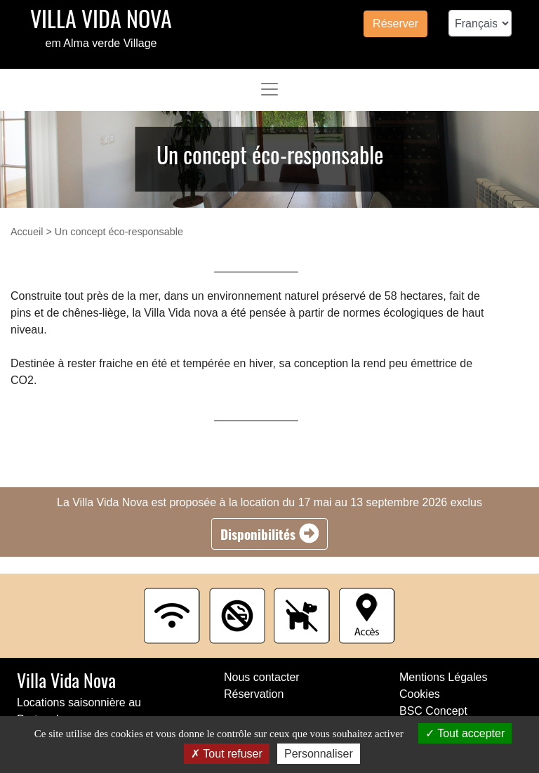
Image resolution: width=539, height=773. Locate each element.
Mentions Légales (443, 677)
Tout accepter (465, 733)
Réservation (254, 694)
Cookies (419, 694)
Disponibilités (269, 533)
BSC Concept (433, 711)
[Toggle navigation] (269, 89)
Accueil (27, 231)
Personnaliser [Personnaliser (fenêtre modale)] (318, 754)
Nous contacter (262, 677)
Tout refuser (226, 754)
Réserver (395, 23)
